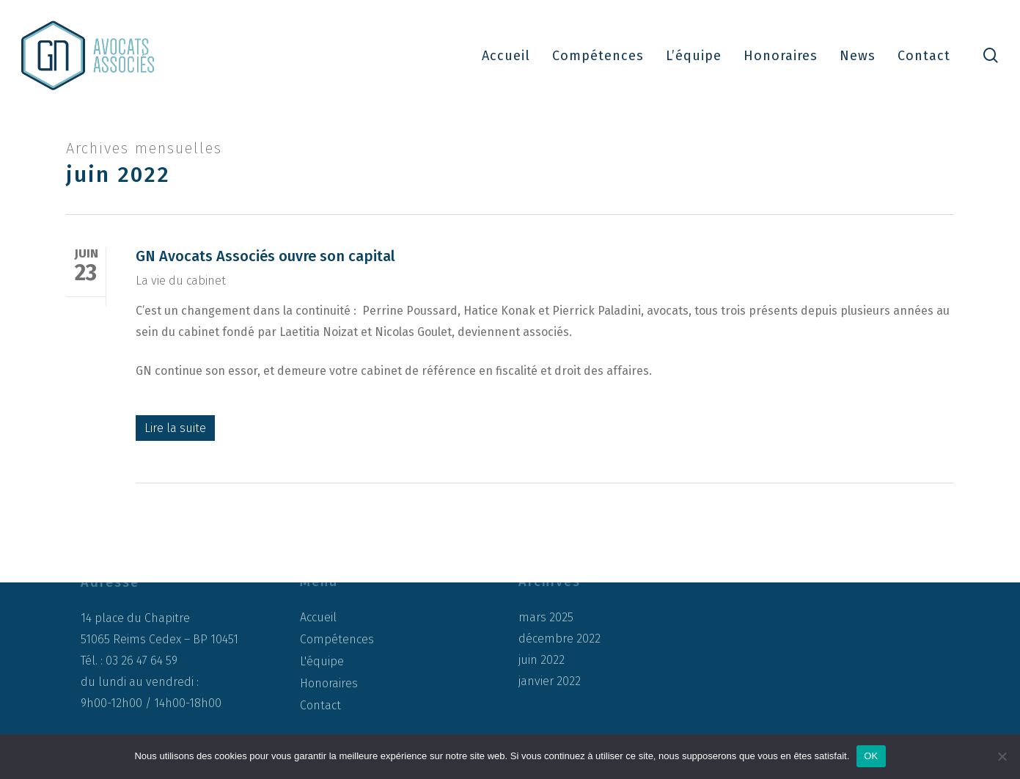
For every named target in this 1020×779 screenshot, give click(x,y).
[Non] (1001, 756)
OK (871, 755)
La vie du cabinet (181, 281)
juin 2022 (541, 660)
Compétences (337, 639)
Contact (320, 705)
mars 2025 (545, 617)
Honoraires (329, 683)
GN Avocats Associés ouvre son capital (265, 256)
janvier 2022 (549, 681)
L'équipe (322, 661)
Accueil (318, 617)
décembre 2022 (559, 639)
